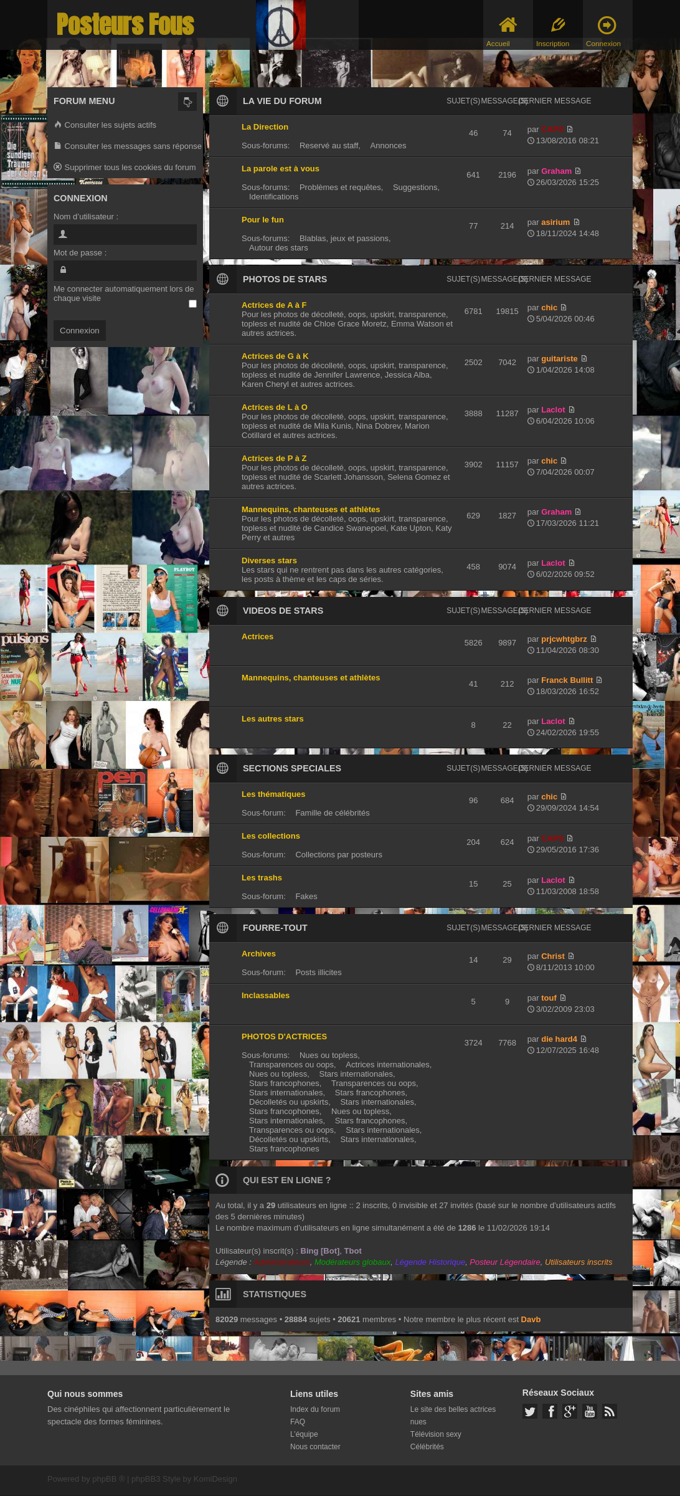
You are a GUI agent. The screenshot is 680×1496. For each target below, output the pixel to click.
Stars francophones (284, 1083)
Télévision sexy (435, 1434)
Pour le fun (263, 219)
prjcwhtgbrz (564, 639)
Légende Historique (430, 1262)
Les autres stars (273, 718)
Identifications (274, 196)
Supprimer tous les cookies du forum (125, 168)
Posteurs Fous (125, 24)
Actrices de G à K (275, 356)
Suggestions (415, 187)
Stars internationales (356, 1074)
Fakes (306, 896)
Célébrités (427, 1446)
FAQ (297, 1421)
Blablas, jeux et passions (344, 238)
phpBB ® (108, 1479)
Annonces (389, 145)
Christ (553, 956)
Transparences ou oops (291, 1064)
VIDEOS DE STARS (283, 611)
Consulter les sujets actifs (105, 125)
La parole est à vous (280, 168)
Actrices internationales (387, 1064)
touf (549, 998)
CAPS (552, 129)
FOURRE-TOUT (275, 928)
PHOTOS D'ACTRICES (284, 1036)
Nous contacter (315, 1446)
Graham (556, 171)
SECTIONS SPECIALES (292, 768)
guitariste (559, 358)
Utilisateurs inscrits (578, 1262)
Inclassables (266, 995)
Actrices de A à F (274, 305)
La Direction (265, 126)
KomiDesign (215, 1479)
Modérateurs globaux (352, 1262)
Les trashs (262, 877)
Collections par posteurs (338, 854)
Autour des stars (278, 247)
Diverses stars (269, 560)
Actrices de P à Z (274, 458)
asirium (555, 222)
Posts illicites (318, 972)
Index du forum (315, 1409)
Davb (531, 1319)
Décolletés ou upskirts (288, 1102)
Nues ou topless (328, 1055)
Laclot (553, 409)
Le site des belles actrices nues (453, 1415)
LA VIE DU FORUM (282, 101)
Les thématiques (274, 794)
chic (549, 307)
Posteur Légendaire (505, 1262)
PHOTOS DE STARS (285, 279)
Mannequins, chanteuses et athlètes (311, 509)
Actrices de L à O (275, 407)
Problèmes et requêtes (340, 187)
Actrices (257, 636)
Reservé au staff (329, 145)
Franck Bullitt (567, 680)
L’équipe (304, 1434)
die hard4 (559, 1039)
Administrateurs (281, 1262)
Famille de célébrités (332, 812)
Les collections (271, 836)
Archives (259, 953)
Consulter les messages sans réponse (128, 146)
